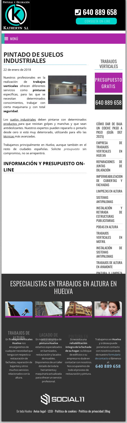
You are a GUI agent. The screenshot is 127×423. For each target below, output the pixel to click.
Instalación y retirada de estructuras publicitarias (109, 214)
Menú (14, 38)
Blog (107, 411)
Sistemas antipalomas (104, 199)
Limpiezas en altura (109, 191)
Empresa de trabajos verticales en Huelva (109, 149)
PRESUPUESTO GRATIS (108, 82)
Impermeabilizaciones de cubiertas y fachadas (110, 180)
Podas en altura (107, 226)
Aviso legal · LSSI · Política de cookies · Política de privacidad (68, 411)
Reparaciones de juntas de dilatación (109, 165)
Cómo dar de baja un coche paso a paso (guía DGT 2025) (109, 130)
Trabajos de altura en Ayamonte (109, 264)
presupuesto (71, 149)
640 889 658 (100, 12)
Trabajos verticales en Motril (109, 237)
